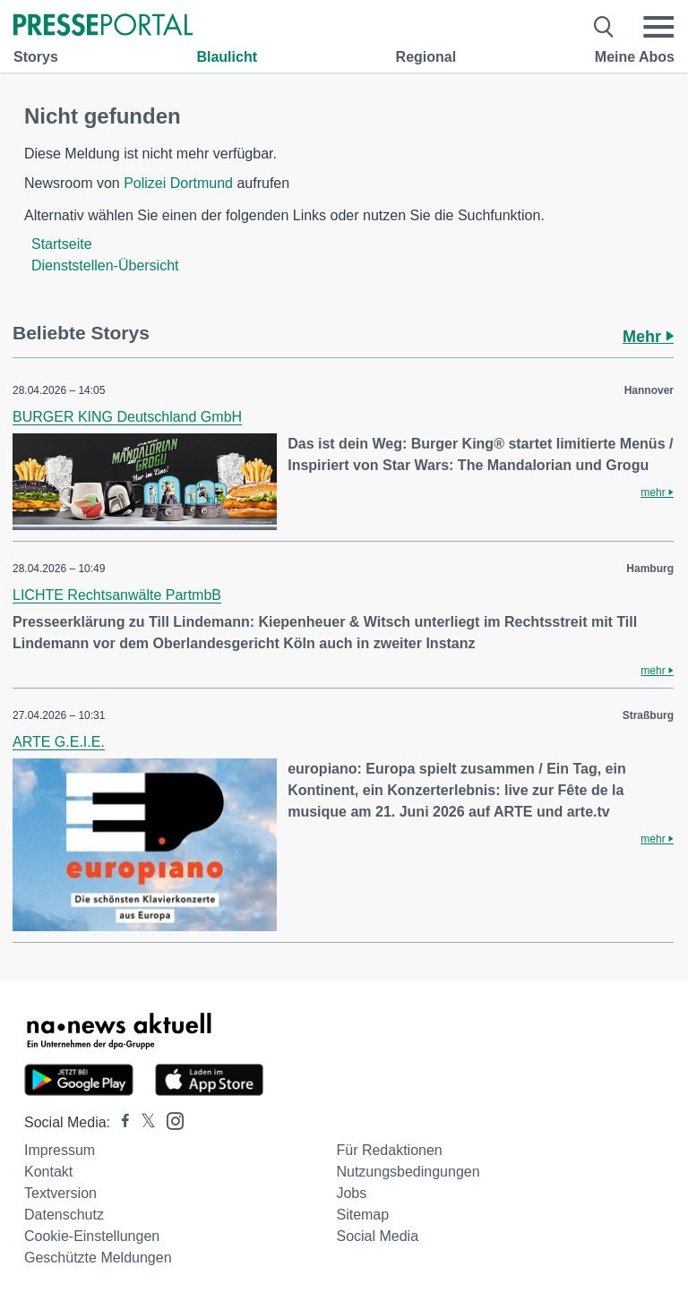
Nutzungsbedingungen (407, 1171)
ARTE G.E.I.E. (59, 741)
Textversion (60, 1193)
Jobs (351, 1193)
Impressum (59, 1150)
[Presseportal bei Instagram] (170, 1119)
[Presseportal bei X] (143, 1122)
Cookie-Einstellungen (91, 1236)
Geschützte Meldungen (98, 1257)
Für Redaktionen (389, 1150)
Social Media (377, 1236)
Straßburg (648, 715)
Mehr (648, 337)
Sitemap (362, 1214)
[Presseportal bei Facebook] (120, 1122)
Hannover (649, 390)
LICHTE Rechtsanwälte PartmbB (117, 595)
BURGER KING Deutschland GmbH (127, 416)
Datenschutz (64, 1214)
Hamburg (650, 568)
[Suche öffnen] (604, 26)
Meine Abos (635, 56)
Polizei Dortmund (178, 183)
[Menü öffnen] (658, 26)
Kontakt (48, 1171)
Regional (426, 56)
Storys (35, 56)
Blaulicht (226, 56)
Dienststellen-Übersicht (105, 265)
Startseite (61, 244)
